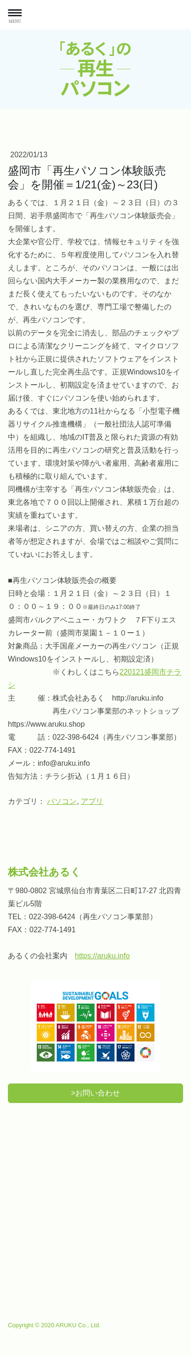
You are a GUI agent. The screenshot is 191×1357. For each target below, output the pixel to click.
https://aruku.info (102, 956)
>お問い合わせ (95, 1093)
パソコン (62, 801)
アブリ (92, 801)
